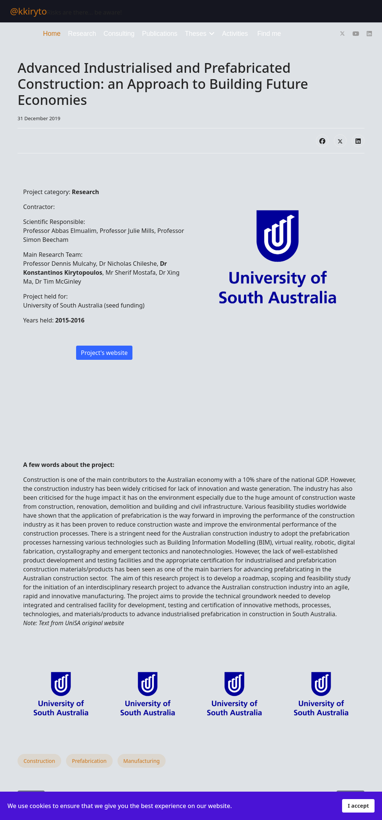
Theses (196, 33)
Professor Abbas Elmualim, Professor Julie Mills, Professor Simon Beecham (103, 235)
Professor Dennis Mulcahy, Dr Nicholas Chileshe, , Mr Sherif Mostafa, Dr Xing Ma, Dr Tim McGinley (101, 272)
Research (82, 33)
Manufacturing (141, 760)
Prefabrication (89, 760)
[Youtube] (356, 33)
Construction (39, 760)
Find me (269, 33)
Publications (160, 33)
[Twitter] (342, 33)
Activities (235, 33)
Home (51, 33)
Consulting (119, 33)
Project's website (104, 353)
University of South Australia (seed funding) (83, 305)
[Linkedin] (369, 33)
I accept (358, 805)
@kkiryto (28, 11)
